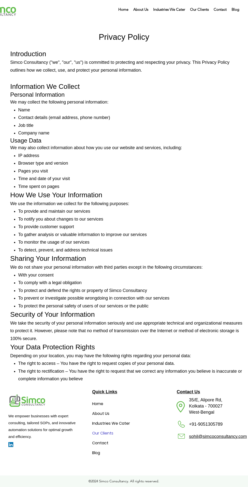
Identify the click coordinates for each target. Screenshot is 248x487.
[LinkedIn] (10, 444)
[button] (169, 9)
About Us (100, 413)
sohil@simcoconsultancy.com (218, 436)
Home (97, 404)
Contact (100, 443)
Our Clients (102, 433)
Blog (96, 453)
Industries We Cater (111, 423)
